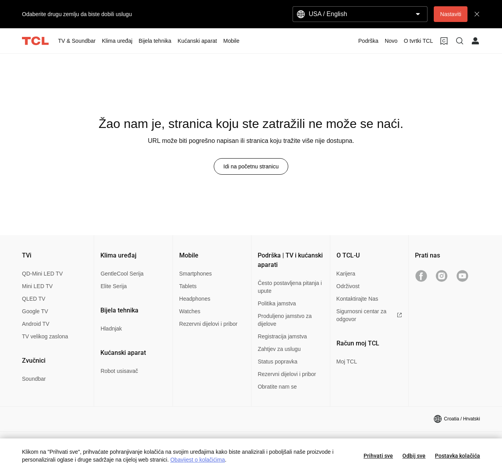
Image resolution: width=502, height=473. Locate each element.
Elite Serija (113, 286)
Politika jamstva (277, 303)
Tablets (187, 286)
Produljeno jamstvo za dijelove (285, 320)
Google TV (35, 311)
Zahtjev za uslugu (279, 349)
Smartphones (195, 273)
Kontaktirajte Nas (357, 299)
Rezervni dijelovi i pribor (208, 324)
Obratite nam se (277, 387)
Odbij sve (414, 456)
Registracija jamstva (282, 336)
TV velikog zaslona (45, 336)
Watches (189, 311)
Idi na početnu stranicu (251, 166)
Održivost (348, 286)
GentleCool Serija (122, 273)
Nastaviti (450, 14)
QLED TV (33, 299)
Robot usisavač (119, 371)
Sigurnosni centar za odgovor (369, 315)
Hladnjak (111, 328)
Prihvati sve (378, 456)
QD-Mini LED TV (42, 273)
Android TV (35, 324)
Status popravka (277, 361)
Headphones (194, 299)
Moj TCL (346, 361)
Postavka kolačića (457, 456)
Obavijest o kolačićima (197, 460)
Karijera (345, 273)
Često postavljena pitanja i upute (290, 287)
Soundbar (34, 379)
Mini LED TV (37, 286)
